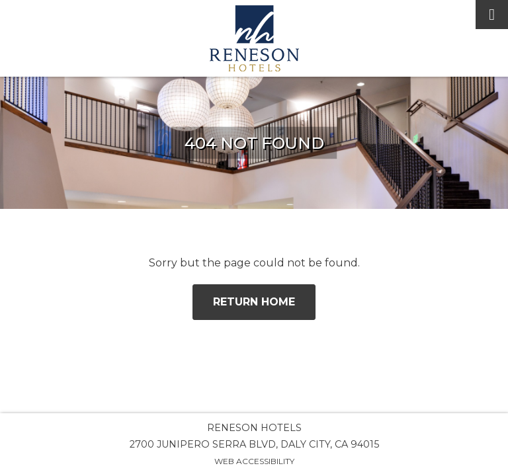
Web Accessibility (254, 461)
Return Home (254, 302)
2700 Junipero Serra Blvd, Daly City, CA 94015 (254, 444)
